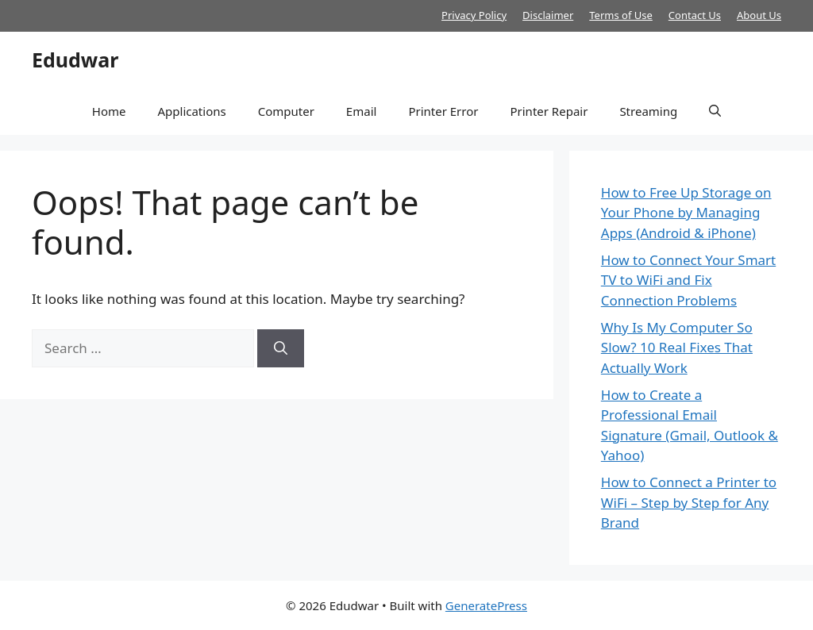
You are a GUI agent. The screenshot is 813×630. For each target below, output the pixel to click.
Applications (191, 111)
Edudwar (75, 59)
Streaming (648, 111)
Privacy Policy (474, 15)
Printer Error (443, 111)
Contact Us (695, 15)
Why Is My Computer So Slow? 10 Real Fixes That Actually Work (677, 347)
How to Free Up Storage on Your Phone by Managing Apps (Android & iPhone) (686, 212)
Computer (286, 111)
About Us (759, 15)
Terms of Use (621, 15)
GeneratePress (486, 605)
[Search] (280, 348)
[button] (715, 111)
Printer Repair (549, 111)
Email (361, 111)
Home (109, 111)
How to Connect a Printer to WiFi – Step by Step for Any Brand (688, 502)
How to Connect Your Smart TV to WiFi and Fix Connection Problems (688, 280)
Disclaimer (547, 15)
